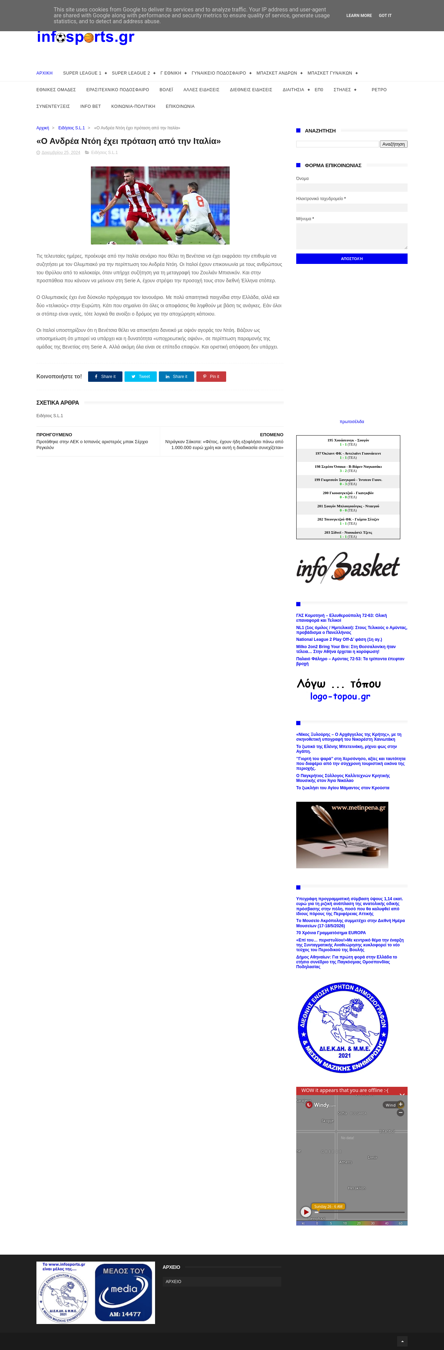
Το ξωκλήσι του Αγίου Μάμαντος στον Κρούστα (343, 787)
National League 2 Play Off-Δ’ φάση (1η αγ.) (339, 639)
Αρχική (42, 128)
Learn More (359, 15)
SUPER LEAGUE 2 (131, 73)
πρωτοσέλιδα (352, 421)
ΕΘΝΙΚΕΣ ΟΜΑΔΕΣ (56, 89)
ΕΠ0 (319, 89)
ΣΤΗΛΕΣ (342, 89)
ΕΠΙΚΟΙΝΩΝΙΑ (180, 106)
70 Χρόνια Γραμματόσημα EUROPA (331, 932)
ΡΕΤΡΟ (379, 89)
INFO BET (90, 106)
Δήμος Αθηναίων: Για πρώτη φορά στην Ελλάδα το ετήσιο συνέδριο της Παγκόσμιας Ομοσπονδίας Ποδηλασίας (346, 962)
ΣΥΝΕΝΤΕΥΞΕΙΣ (53, 106)
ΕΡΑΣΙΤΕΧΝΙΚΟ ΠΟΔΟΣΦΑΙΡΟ (117, 89)
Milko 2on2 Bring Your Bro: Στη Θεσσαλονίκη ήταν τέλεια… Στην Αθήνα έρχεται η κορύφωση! (346, 649)
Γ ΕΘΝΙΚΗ (171, 73)
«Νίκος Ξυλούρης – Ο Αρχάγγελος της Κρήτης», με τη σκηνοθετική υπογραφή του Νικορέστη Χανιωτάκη (348, 737)
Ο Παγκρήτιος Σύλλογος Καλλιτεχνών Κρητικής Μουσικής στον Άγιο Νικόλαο (343, 778)
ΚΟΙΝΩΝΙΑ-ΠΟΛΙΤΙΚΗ (133, 106)
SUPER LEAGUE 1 (82, 73)
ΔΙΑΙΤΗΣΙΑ (293, 89)
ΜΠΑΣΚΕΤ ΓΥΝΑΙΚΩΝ (330, 73)
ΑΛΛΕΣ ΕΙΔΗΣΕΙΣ (201, 89)
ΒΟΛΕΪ (166, 89)
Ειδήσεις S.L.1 (71, 128)
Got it (385, 15)
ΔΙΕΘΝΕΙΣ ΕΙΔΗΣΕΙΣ (251, 89)
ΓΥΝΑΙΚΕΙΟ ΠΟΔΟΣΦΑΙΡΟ (219, 73)
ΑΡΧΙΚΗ (44, 73)
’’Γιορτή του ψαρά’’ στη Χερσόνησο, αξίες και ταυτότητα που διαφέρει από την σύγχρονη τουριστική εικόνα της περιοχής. (350, 763)
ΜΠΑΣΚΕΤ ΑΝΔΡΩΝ (277, 73)
